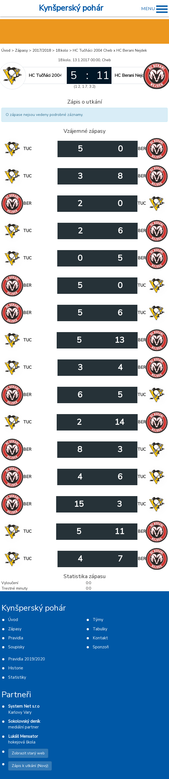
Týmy (98, 619)
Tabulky (100, 629)
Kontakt (100, 638)
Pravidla (15, 638)
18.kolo (62, 50)
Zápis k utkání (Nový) (30, 765)
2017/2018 (41, 50)
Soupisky (16, 647)
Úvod (5, 50)
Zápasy (21, 50)
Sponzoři (101, 647)
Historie (15, 668)
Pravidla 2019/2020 (26, 659)
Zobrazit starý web (28, 753)
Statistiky (17, 677)
